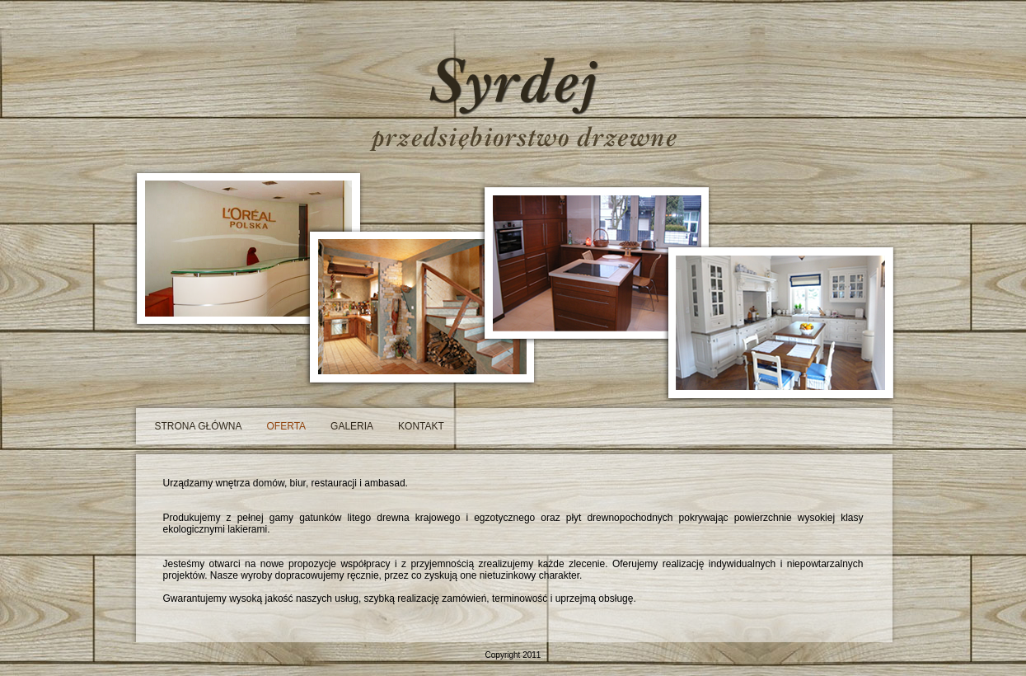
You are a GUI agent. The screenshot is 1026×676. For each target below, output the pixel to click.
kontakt (421, 426)
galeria (351, 426)
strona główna (198, 426)
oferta (287, 426)
